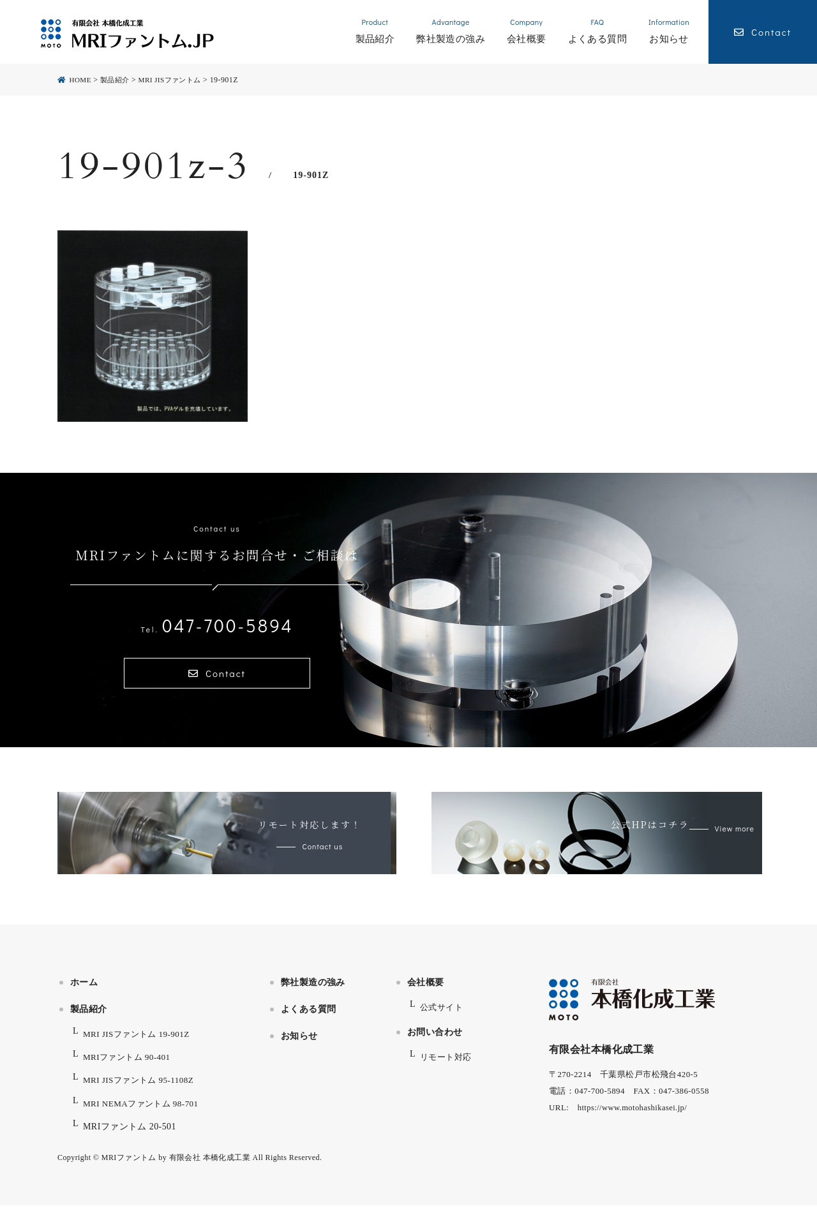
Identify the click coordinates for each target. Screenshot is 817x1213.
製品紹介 (88, 1017)
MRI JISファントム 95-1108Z (142, 1088)
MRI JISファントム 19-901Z (140, 1041)
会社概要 (425, 990)
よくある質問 (308, 1017)
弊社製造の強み (313, 990)
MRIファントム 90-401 (129, 1064)
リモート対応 (448, 1064)
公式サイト (443, 1015)
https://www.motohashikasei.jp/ (634, 1115)
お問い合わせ (435, 1040)
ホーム (84, 990)
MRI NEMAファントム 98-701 (144, 1111)
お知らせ (299, 1043)
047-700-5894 (217, 625)
